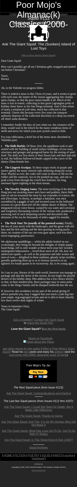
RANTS (46, 14)
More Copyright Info (38, 470)
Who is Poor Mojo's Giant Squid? (38, 55)
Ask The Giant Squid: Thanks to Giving (38, 415)
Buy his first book (53, 328)
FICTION (21, 14)
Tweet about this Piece (38, 341)
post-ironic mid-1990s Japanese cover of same (38, 354)
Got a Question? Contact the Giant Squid (38, 319)
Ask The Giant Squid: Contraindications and (38, 393)
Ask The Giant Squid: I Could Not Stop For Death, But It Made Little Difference (38, 408)
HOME (13, 14)
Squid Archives (38, 447)
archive (54, 14)
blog (26, 351)
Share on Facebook (40, 338)
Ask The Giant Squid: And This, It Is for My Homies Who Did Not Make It (38, 423)
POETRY (30, 14)
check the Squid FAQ (40, 322)
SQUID (39, 14)
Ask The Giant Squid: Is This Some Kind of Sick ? (38, 439)
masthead (62, 14)
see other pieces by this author (22, 348)
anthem (59, 351)
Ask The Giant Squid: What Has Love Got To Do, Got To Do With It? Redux (38, 432)
